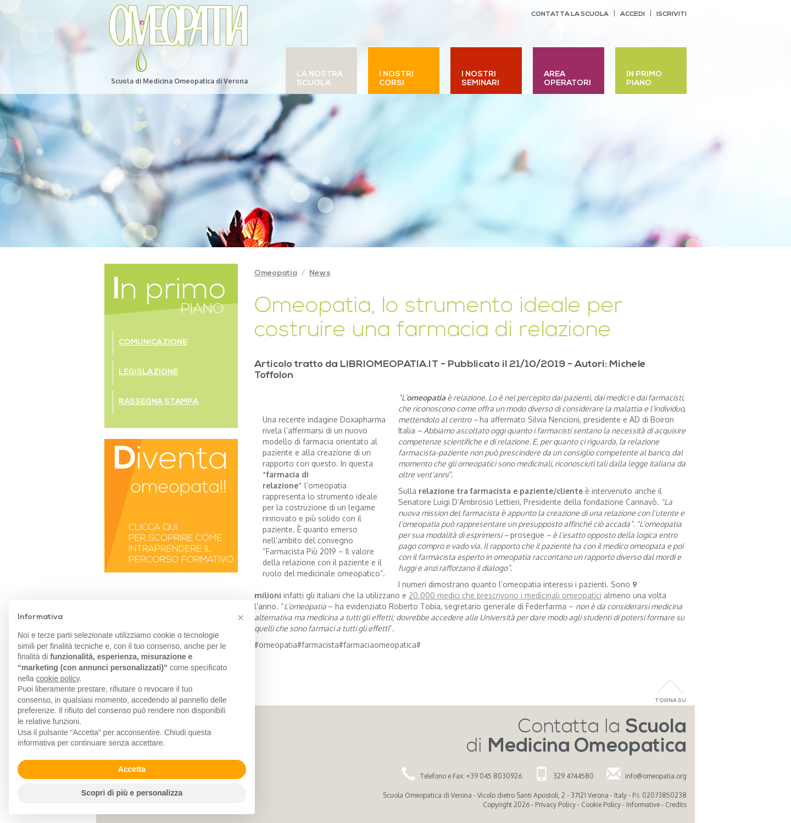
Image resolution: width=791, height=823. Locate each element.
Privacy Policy (555, 804)
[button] (240, 617)
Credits (676, 804)
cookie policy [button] (57, 678)
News (320, 273)
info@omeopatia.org (656, 776)
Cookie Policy (601, 804)
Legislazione (148, 372)
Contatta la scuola (570, 14)
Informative (643, 804)
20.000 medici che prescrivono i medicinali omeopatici (505, 595)
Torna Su (670, 701)
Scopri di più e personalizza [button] (131, 792)
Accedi (632, 14)
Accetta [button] (132, 769)
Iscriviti (671, 14)
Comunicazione (153, 342)
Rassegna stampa (158, 402)
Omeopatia (275, 273)
